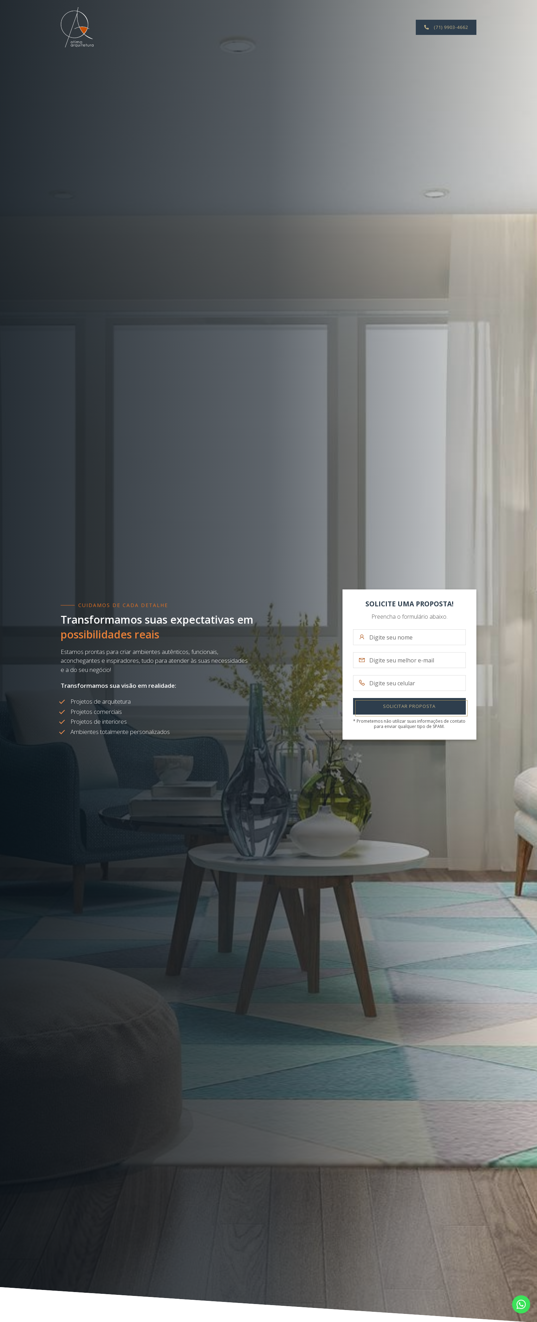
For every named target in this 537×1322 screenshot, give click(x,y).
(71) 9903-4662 (446, 27)
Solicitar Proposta (409, 706)
